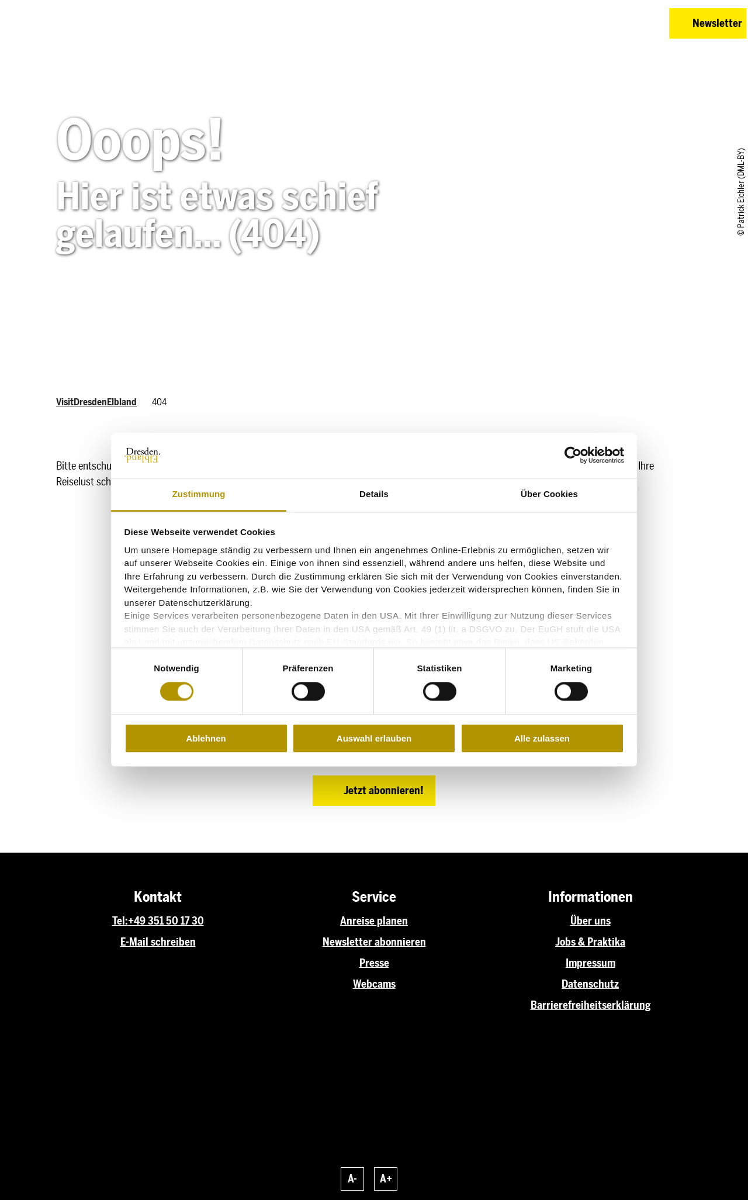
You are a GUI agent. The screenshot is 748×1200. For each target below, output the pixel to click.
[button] (577, 23)
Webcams (374, 984)
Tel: (120, 921)
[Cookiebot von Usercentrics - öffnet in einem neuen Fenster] (573, 455)
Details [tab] (374, 494)
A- (352, 1179)
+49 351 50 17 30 (166, 921)
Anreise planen (374, 921)
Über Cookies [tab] (549, 494)
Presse (374, 963)
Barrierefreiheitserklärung (590, 1005)
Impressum (590, 963)
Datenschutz (590, 984)
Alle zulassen (542, 738)
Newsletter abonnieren (374, 942)
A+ (386, 1179)
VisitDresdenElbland (96, 402)
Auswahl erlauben (374, 738)
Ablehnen (206, 738)
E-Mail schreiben (158, 942)
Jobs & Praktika (590, 942)
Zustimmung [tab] (199, 494)
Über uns (590, 921)
